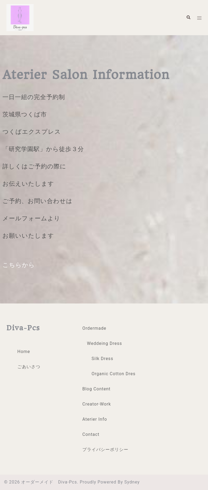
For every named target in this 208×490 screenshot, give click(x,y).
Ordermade (94, 328)
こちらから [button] (18, 265)
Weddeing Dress (104, 343)
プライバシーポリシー (105, 449)
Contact (91, 434)
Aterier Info (94, 419)
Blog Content (96, 388)
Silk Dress (102, 358)
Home (23, 351)
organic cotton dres (113, 373)
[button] (188, 17)
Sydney (132, 482)
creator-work (96, 404)
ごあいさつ (28, 366)
